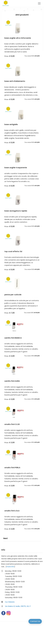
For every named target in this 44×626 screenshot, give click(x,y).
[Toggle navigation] (39, 3)
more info (10, 566)
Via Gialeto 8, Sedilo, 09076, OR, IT (18, 606)
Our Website (10, 602)
